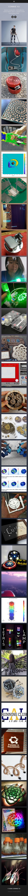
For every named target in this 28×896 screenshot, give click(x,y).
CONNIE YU (14, 6)
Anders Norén (16, 891)
